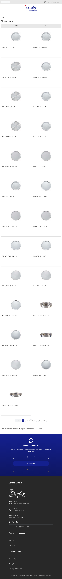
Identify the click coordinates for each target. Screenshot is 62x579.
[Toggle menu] (2, 7)
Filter (16, 26)
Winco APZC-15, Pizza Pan (9, 286)
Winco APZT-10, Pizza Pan (40, 107)
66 (39, 420)
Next (44, 420)
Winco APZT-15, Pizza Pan (40, 256)
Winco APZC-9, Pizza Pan (9, 107)
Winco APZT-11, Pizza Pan (40, 137)
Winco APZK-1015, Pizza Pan (10, 405)
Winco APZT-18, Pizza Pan (40, 375)
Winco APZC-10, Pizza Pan (9, 137)
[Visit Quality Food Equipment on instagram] (17, 522)
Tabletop (4, 17)
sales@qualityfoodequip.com (22, 503)
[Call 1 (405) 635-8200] (48, 2)
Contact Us (5, 2)
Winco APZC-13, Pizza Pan (9, 226)
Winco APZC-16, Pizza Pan (40, 286)
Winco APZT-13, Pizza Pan (40, 196)
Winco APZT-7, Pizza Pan (9, 47)
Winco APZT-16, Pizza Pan (9, 315)
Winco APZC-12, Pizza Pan (40, 166)
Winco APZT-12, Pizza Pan (9, 196)
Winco (40, 429)
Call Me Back (56, 2)
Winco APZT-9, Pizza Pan (40, 77)
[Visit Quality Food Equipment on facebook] (9, 522)
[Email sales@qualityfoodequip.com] (45, 2)
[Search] (31, 13)
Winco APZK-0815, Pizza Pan (41, 345)
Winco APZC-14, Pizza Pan (40, 226)
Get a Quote (31, 463)
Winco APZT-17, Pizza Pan (9, 345)
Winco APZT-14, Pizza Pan (9, 256)
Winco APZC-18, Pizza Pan (9, 375)
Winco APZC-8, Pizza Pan (9, 77)
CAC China (35, 429)
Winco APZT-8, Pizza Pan (40, 47)
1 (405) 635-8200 (19, 510)
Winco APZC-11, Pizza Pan (9, 166)
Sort (45, 26)
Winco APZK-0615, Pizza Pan (41, 315)
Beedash (48, 575)
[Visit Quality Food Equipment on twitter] (13, 522)
